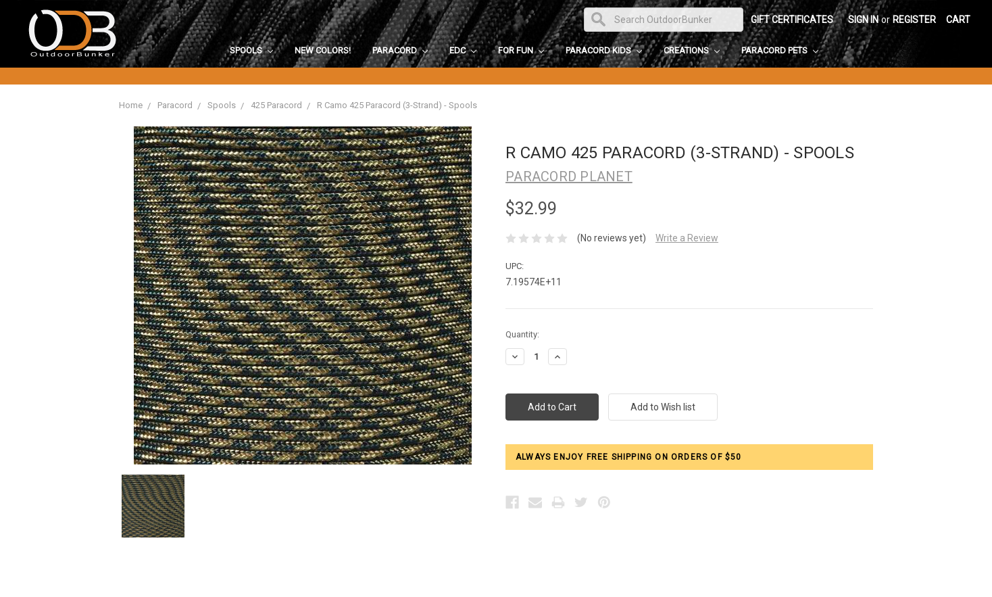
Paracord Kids (604, 50)
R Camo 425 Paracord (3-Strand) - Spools (397, 105)
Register (914, 19)
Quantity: (522, 334)
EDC (462, 50)
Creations (692, 50)
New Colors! (323, 50)
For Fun (521, 50)
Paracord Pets (779, 50)
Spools (251, 50)
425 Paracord (276, 105)
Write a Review (686, 238)
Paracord (400, 50)
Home (131, 105)
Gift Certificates (792, 19)
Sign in (863, 19)
